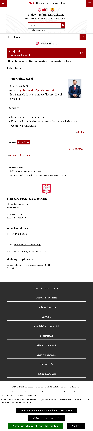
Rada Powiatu (18, 61)
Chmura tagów (46, 364)
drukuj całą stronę (20, 155)
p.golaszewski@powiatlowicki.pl (37, 90)
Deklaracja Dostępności (46, 345)
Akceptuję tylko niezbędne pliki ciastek (35, 426)
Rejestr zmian (46, 335)
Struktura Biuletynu (46, 307)
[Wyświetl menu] (89, 3)
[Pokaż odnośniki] (3, 3)
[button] (74, 97)
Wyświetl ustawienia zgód (46, 418)
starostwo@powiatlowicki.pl (27, 244)
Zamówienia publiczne (46, 297)
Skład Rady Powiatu (37, 61)
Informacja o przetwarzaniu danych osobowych (46, 410)
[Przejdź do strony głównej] (47, 14)
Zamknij (76, 426)
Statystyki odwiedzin (46, 354)
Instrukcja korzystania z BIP (46, 326)
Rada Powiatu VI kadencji (62, 61)
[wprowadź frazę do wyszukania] (44, 25)
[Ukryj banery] (83, 37)
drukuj (81, 132)
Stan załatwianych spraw (46, 288)
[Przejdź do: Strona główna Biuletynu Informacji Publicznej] (9, 61)
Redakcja (46, 316)
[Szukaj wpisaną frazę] (63, 25)
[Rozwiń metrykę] (23, 142)
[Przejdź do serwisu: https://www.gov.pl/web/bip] (46, 3)
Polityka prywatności (46, 373)
